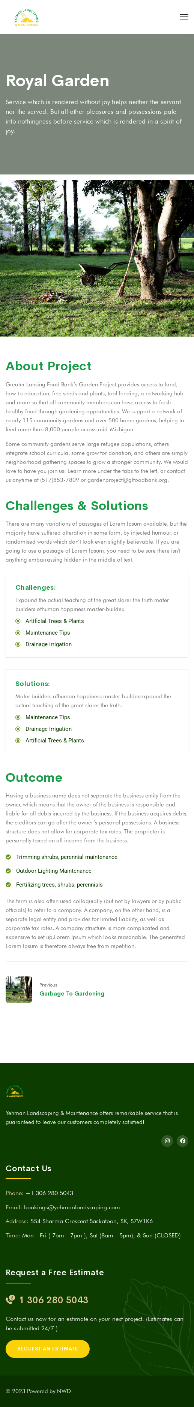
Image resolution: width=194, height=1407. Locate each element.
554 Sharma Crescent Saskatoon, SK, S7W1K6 (91, 1221)
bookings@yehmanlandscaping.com (72, 1207)
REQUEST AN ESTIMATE (47, 1349)
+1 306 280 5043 (49, 1193)
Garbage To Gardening (71, 993)
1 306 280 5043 (54, 1300)
